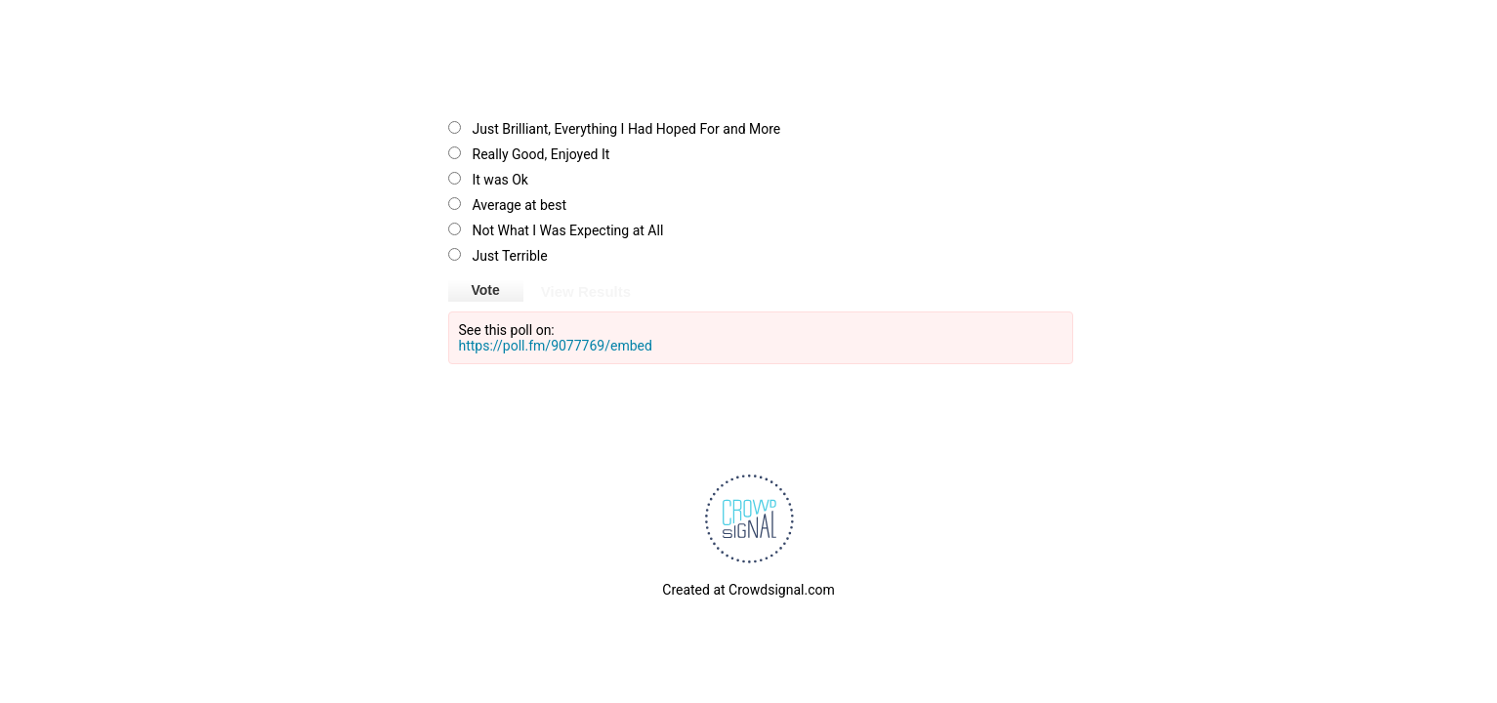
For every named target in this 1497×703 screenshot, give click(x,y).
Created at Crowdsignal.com (748, 590)
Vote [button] (486, 290)
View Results (586, 290)
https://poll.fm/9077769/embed (555, 345)
